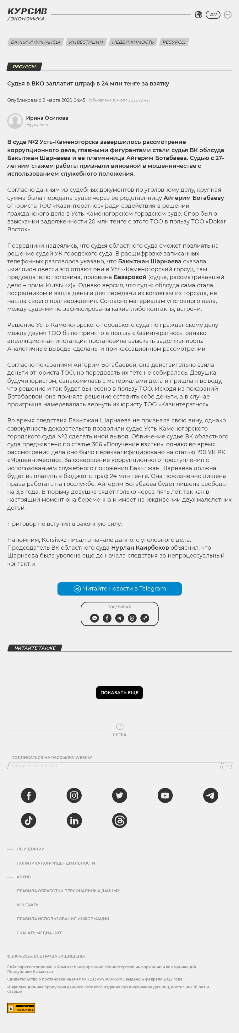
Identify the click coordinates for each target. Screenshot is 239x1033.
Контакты (28, 905)
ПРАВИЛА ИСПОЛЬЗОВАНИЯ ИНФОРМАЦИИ (63, 919)
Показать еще (119, 692)
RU (213, 15)
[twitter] (119, 795)
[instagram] (74, 795)
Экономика (27, 18)
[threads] (119, 820)
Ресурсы (174, 42)
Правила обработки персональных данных (68, 891)
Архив (24, 877)
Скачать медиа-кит (39, 933)
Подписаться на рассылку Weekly (51, 758)
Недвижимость (133, 42)
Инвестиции (86, 42)
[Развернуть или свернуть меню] (228, 15)
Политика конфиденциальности (56, 863)
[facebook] (28, 795)
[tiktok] (28, 820)
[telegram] (210, 795)
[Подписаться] (227, 765)
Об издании (31, 849)
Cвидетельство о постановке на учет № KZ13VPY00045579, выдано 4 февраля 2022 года (94, 979)
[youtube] (165, 795)
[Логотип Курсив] (27, 11)
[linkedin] (74, 820)
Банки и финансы (35, 42)
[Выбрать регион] (198, 15)
